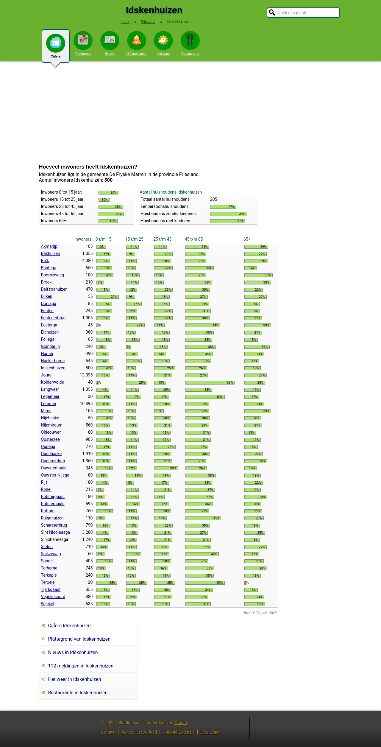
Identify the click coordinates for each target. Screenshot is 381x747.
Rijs (44, 482)
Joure (46, 375)
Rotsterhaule (53, 503)
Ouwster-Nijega (55, 475)
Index (125, 22)
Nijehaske (50, 417)
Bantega (49, 267)
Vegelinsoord (53, 596)
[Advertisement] (190, 112)
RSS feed (148, 732)
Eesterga (49, 325)
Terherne (49, 568)
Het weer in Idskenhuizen (74, 679)
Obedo (180, 722)
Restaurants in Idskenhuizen (78, 692)
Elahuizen (50, 332)
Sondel (47, 560)
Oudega (48, 446)
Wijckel (47, 603)
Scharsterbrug (54, 525)
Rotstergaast (53, 496)
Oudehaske (51, 453)
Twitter (127, 732)
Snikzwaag (51, 553)
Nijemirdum (52, 425)
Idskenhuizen (53, 367)
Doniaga (48, 303)
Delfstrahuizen (54, 289)
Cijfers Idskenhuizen (69, 625)
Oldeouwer (51, 432)
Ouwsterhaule (54, 468)
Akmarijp (49, 246)
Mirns (46, 410)
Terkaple (49, 575)
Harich (47, 353)
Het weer (163, 43)
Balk (45, 260)
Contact (108, 732)
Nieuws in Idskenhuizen (73, 652)
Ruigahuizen (52, 518)
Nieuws (109, 43)
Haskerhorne (53, 360)
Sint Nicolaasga (55, 532)
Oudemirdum (53, 460)
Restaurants (190, 43)
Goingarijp (50, 346)
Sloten (47, 546)
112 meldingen (136, 43)
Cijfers (55, 48)
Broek (46, 282)
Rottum (48, 510)
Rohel (46, 489)
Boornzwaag (52, 275)
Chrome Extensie (178, 732)
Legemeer (50, 396)
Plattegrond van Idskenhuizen (79, 639)
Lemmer (49, 403)
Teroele (48, 582)
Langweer (50, 389)
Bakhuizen (50, 253)
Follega (47, 339)
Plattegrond (83, 43)
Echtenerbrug (53, 317)
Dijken (46, 296)
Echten (47, 310)
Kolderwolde (52, 382)
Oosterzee (50, 439)
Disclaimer (210, 732)
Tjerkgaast (51, 589)
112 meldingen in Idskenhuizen (81, 666)
